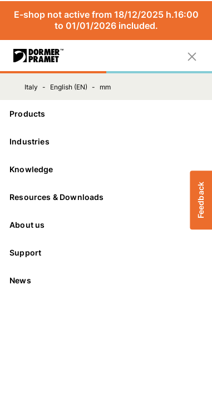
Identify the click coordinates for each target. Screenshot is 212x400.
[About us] (106, 225)
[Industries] (106, 142)
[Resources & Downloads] (106, 197)
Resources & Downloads (106, 197)
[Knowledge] (106, 169)
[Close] (192, 55)
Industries (106, 141)
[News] (106, 280)
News (20, 280)
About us (106, 224)
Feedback (200, 200)
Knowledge (106, 169)
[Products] (106, 114)
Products (106, 113)
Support (106, 252)
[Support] (106, 253)
